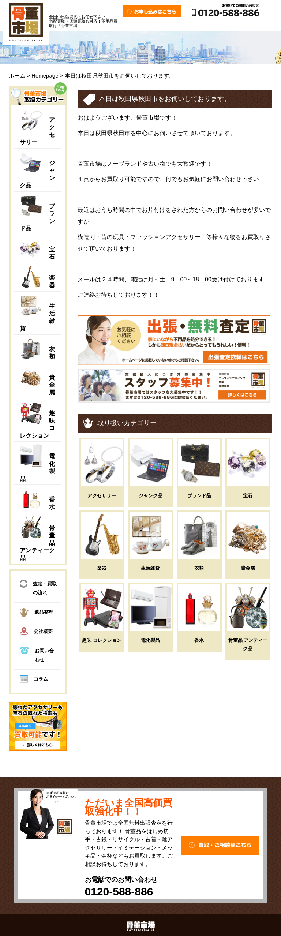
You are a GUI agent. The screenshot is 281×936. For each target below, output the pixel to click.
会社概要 (36, 632)
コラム (34, 680)
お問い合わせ (37, 654)
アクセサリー (101, 495)
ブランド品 (199, 495)
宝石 (247, 495)
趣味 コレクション (101, 640)
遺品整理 (36, 613)
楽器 (101, 568)
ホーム (17, 75)
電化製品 (150, 640)
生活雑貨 (150, 568)
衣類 (199, 568)
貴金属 (52, 385)
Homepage (44, 75)
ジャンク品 (150, 495)
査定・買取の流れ (38, 587)
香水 (199, 640)
